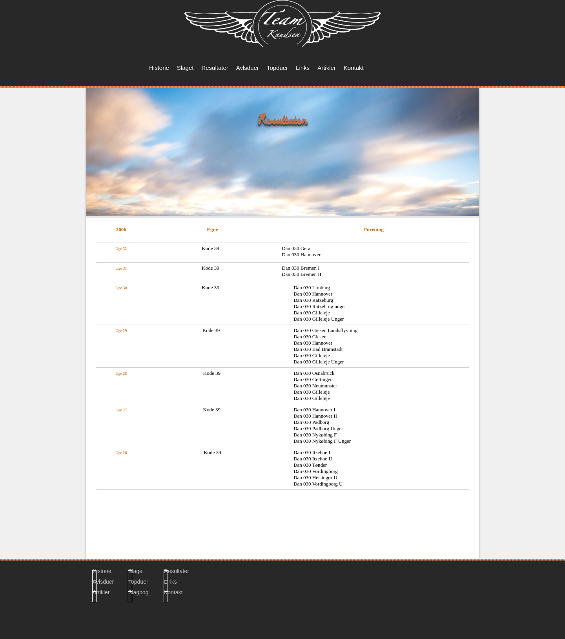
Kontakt (354, 67)
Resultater (214, 67)
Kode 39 (212, 452)
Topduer (277, 67)
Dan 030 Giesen (309, 337)
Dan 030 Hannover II (315, 416)
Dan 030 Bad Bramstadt (318, 349)
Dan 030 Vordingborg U (318, 484)
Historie (159, 67)
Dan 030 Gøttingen (313, 379)
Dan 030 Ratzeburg (313, 300)
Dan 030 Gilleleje (311, 313)
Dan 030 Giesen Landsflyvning (325, 330)
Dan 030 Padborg (311, 422)
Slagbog (130, 593)
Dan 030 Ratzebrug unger (319, 306)
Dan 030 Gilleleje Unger (318, 319)
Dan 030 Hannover (312, 294)
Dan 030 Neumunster (315, 386)
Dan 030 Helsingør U (315, 477)
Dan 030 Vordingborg (315, 471)
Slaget (185, 67)
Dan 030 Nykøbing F (315, 435)
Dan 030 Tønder (310, 465)
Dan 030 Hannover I (314, 410)
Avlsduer (247, 67)
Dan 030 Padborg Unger (318, 428)
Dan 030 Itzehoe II (312, 459)
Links (303, 67)
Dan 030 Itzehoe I (311, 452)
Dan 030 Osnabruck (313, 373)
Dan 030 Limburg (311, 287)
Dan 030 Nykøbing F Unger (322, 441)
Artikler (326, 67)
